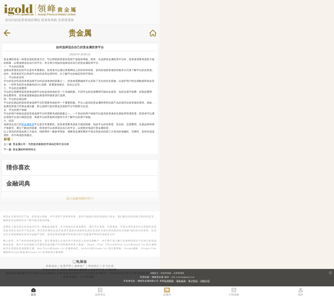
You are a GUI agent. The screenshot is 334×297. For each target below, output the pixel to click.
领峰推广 (80, 265)
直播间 (167, 291)
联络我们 (94, 265)
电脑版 (81, 261)
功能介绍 (205, 281)
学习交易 (108, 265)
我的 (301, 291)
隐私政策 (181, 281)
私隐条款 (51, 265)
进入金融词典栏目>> (80, 198)
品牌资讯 (100, 291)
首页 (33, 291)
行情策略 (234, 291)
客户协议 (193, 281)
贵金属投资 (28, 124)
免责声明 (65, 265)
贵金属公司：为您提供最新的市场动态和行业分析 (41, 144)
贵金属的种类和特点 (24, 149)
